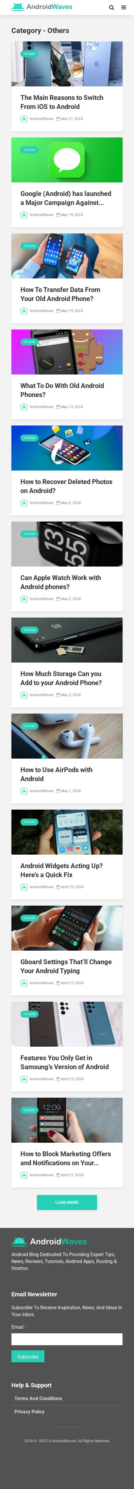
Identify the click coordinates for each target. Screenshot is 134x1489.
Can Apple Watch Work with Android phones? (60, 582)
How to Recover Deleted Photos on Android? (66, 486)
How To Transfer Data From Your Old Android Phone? (60, 294)
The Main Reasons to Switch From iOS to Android (61, 102)
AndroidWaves (36, 119)
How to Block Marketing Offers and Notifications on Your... (65, 1158)
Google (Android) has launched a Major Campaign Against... (65, 198)
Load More (67, 1202)
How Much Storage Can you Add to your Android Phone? (61, 678)
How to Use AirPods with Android (56, 774)
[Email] (67, 1339)
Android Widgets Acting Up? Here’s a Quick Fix (61, 870)
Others (29, 54)
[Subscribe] (27, 1356)
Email (19, 1326)
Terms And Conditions (38, 1398)
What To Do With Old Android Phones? (62, 390)
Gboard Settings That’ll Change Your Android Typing (66, 966)
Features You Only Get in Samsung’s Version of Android (64, 1062)
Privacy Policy (29, 1412)
